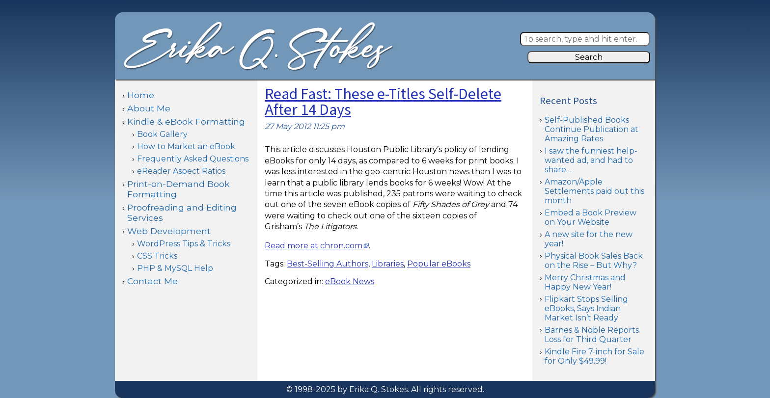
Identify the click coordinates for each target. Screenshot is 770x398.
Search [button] (589, 57)
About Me (148, 108)
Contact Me (152, 281)
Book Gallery (162, 134)
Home (140, 95)
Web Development (169, 231)
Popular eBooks (438, 263)
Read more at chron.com (313, 245)
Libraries (388, 263)
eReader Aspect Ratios (181, 171)
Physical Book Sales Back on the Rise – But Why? (594, 260)
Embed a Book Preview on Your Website (590, 217)
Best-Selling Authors (327, 263)
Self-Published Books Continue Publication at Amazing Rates (591, 129)
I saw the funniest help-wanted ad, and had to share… (591, 160)
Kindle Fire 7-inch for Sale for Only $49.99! (594, 356)
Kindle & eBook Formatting (186, 121)
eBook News (349, 281)
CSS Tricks (157, 256)
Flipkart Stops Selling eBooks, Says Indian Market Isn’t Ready (586, 308)
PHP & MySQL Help (175, 268)
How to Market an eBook (186, 146)
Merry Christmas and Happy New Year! (585, 282)
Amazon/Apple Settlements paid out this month (594, 191)
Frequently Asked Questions (192, 158)
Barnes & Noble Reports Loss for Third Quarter (592, 334)
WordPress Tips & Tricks (183, 243)
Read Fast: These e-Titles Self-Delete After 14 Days (383, 102)
